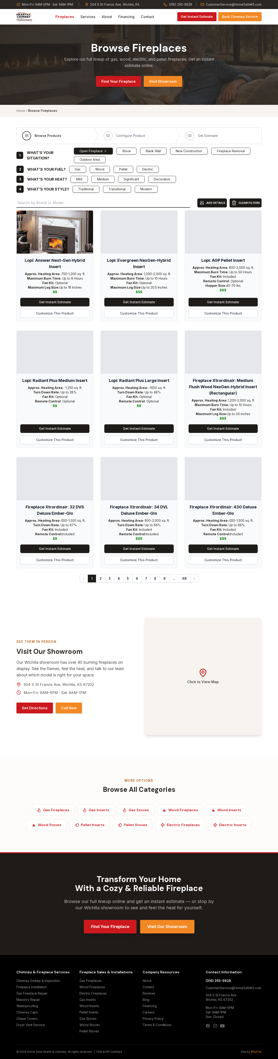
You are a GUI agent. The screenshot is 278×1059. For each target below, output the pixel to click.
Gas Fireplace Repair (32, 993)
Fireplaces (64, 16)
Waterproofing (27, 1006)
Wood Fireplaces (92, 987)
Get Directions (35, 708)
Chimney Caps (27, 1012)
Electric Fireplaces (93, 993)
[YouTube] (222, 1026)
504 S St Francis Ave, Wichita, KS (112, 4)
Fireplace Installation (31, 987)
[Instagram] (215, 1026)
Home (20, 111)
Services (87, 16)
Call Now (69, 708)
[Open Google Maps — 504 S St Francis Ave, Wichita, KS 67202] (203, 676)
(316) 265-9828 (178, 4)
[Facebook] (208, 1026)
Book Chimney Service (240, 16)
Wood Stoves (90, 1025)
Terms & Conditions (157, 1025)
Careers (149, 1012)
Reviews (149, 993)
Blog (146, 1000)
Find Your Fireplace (118, 81)
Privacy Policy (153, 1018)
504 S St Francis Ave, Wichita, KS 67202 (59, 684)
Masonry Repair (28, 1000)
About (107, 16)
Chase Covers (27, 1018)
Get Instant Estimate (197, 16)
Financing (126, 16)
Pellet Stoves (89, 1031)
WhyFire (256, 1051)
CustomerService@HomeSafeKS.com (231, 4)
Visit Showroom (163, 81)
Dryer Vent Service (30, 1025)
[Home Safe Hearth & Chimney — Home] (24, 16)
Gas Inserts (88, 1000)
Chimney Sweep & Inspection (38, 981)
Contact (147, 16)
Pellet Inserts (89, 1012)
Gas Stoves (88, 1018)
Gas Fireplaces (91, 981)
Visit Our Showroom (167, 926)
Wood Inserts (89, 1006)
